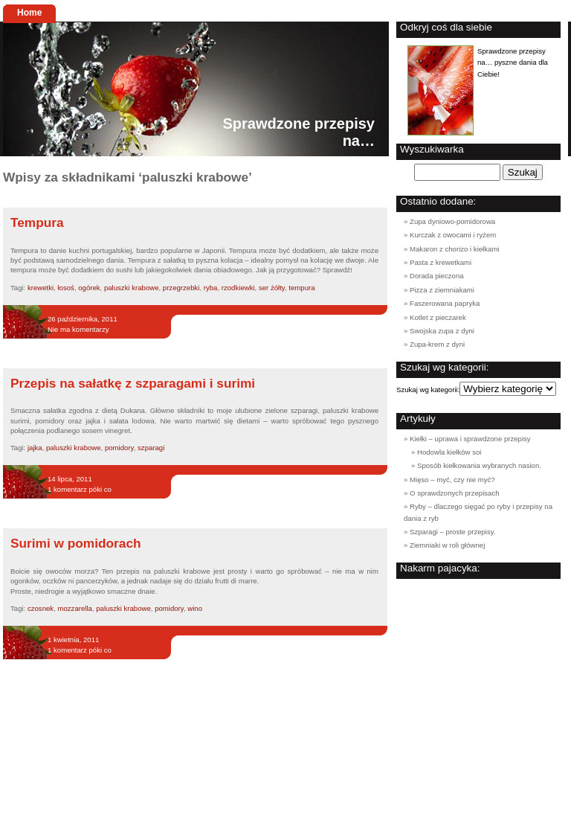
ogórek (89, 287)
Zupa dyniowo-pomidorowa (452, 221)
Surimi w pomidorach (75, 543)
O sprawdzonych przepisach (455, 493)
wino (194, 608)
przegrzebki (181, 287)
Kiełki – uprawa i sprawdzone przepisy (470, 439)
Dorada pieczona (437, 276)
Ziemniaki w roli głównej (447, 545)
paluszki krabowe (131, 287)
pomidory (119, 447)
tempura (301, 287)
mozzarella (74, 608)
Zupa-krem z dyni (437, 344)
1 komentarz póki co (80, 489)
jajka (35, 447)
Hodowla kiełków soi (449, 452)
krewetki (41, 287)
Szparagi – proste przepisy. (453, 532)
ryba (211, 287)
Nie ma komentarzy (78, 329)
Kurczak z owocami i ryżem (453, 235)
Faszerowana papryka (445, 303)
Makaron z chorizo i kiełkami (455, 249)
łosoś (65, 287)
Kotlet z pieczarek (438, 317)
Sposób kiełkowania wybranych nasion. (479, 465)
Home (29, 12)
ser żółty (272, 287)
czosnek (41, 608)
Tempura (37, 222)
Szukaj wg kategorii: (427, 389)
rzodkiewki (238, 287)
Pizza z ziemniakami (442, 290)
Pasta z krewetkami (440, 262)
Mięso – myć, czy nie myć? (452, 479)
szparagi (151, 447)
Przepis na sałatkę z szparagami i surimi (132, 383)
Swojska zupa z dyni (442, 331)
